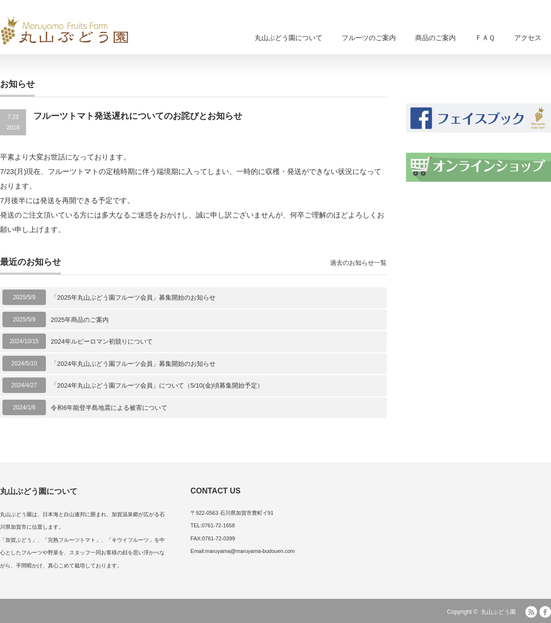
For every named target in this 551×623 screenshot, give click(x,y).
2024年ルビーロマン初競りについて (102, 341)
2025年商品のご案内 (80, 319)
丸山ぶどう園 (498, 612)
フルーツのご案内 (369, 38)
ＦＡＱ (485, 38)
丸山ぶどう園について (288, 38)
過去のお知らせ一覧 (358, 262)
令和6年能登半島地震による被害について (109, 407)
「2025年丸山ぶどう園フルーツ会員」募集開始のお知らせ (133, 297)
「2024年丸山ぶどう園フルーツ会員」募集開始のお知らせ (133, 363)
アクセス (527, 38)
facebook (545, 612)
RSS (531, 612)
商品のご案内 (435, 38)
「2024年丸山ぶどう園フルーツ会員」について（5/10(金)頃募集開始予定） (157, 385)
